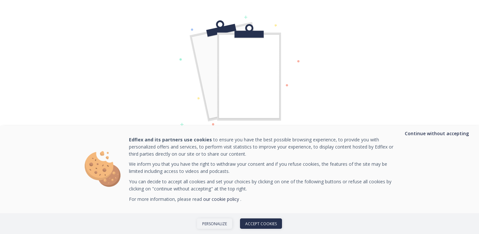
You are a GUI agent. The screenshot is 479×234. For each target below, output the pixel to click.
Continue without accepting (437, 133)
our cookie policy (221, 199)
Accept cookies (261, 224)
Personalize (214, 224)
